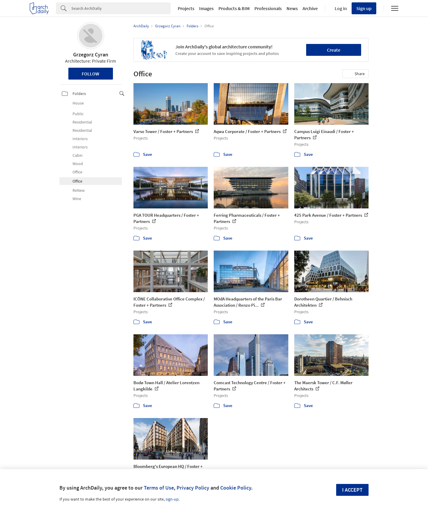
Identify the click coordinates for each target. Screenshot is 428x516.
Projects (186, 8)
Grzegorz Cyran (90, 54)
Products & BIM (234, 8)
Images (206, 8)
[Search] (121, 8)
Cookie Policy (235, 487)
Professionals (268, 8)
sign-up (172, 499)
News (292, 8)
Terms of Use (159, 487)
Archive (310, 8)
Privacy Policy (193, 487)
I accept (352, 489)
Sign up (364, 8)
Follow (90, 74)
